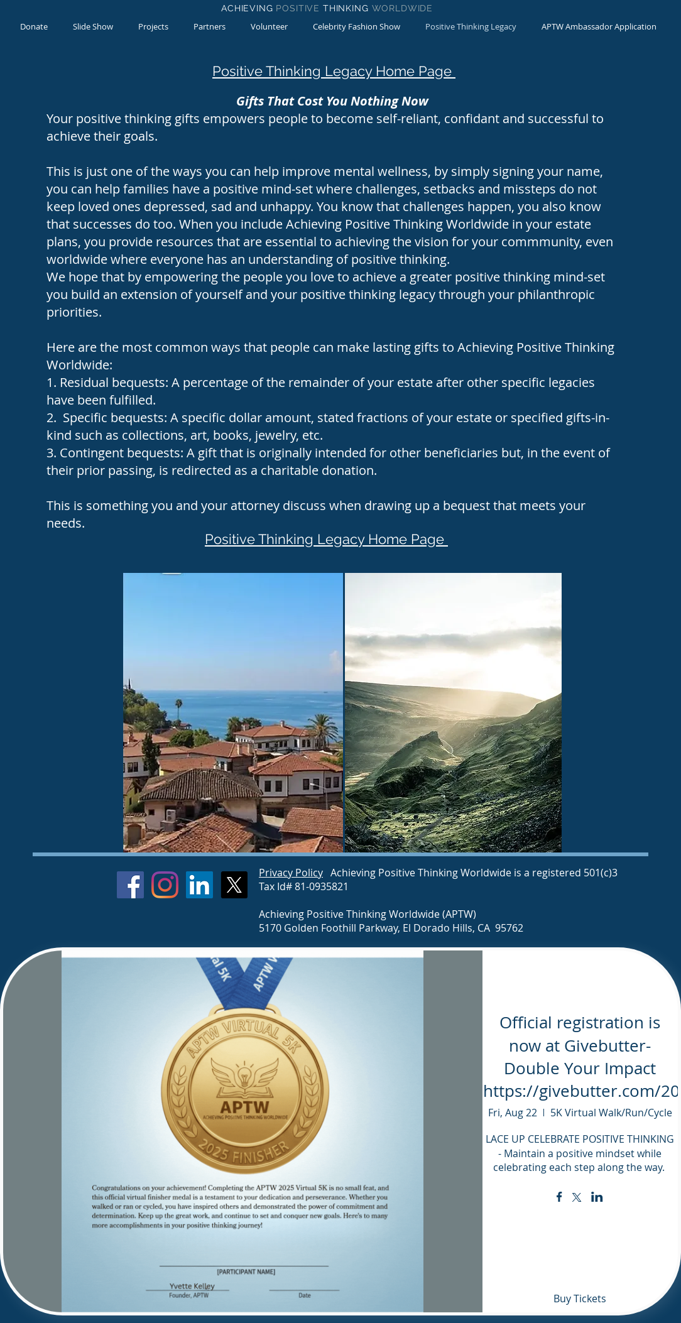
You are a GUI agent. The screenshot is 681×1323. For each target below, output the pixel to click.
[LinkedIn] (199, 884)
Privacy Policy (291, 872)
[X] (234, 884)
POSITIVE (299, 8)
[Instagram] (164, 884)
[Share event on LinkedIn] (597, 1198)
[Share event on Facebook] (559, 1198)
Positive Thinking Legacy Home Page (333, 71)
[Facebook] (130, 884)
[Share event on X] (576, 1198)
